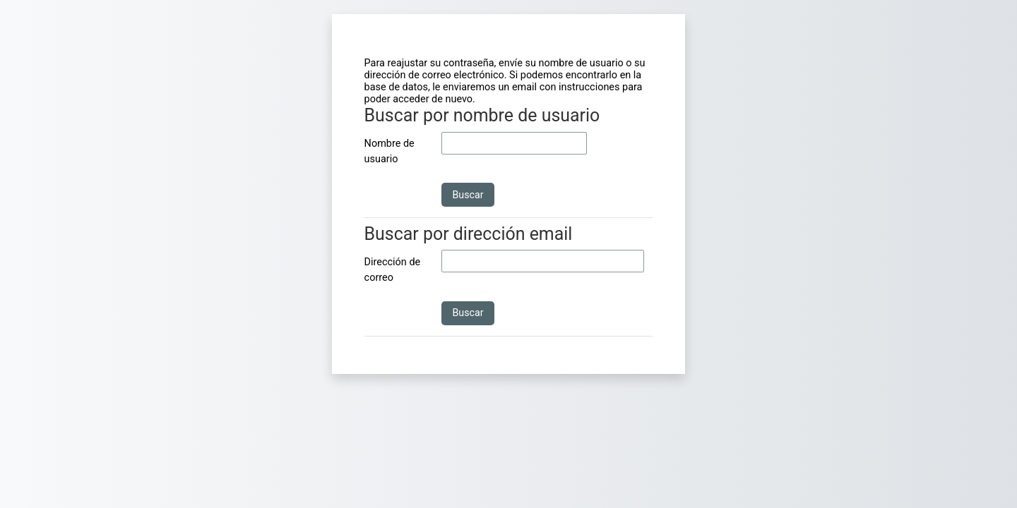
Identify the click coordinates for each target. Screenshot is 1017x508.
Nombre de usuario (389, 151)
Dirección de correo (392, 270)
